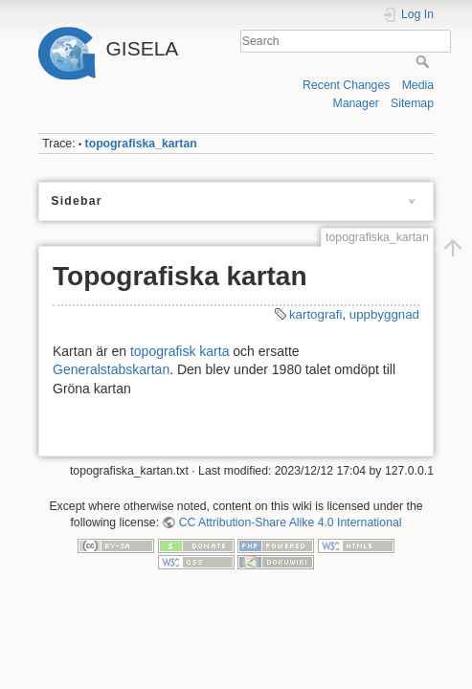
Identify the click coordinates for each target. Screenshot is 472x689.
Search (425, 61)
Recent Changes (346, 85)
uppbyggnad (384, 314)
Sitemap (412, 103)
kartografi (315, 314)
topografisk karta (180, 351)
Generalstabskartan (111, 369)
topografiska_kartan (141, 143)
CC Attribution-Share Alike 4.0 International (290, 522)
